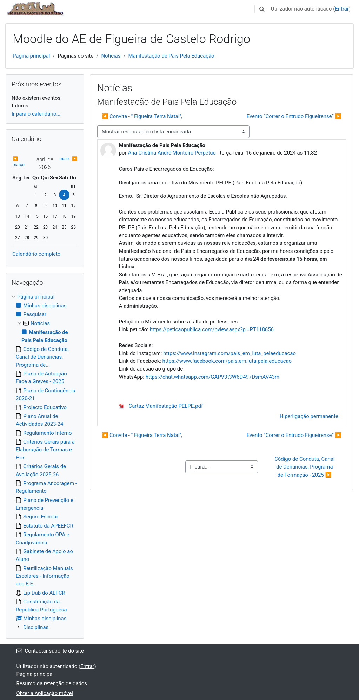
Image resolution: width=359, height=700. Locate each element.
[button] (262, 8)
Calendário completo (36, 254)
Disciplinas (35, 627)
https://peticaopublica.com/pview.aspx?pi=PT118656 (211, 329)
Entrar (342, 9)
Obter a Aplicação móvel (44, 693)
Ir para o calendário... (36, 114)
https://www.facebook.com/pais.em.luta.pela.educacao (227, 361)
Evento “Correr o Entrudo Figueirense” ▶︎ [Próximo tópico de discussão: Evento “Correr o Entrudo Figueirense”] (294, 116)
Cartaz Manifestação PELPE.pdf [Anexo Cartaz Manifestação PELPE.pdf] (161, 406)
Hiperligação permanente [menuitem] (309, 416)
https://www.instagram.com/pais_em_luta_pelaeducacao (229, 353)
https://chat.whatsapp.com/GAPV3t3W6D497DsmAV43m (213, 377)
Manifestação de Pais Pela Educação (171, 56)
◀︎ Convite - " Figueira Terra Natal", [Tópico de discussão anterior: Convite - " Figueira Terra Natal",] (142, 116)
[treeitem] (45, 462)
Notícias (110, 56)
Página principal (31, 56)
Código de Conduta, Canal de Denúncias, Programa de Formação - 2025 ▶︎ (305, 467)
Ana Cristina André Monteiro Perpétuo (172, 153)
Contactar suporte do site (50, 651)
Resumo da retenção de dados (51, 683)
